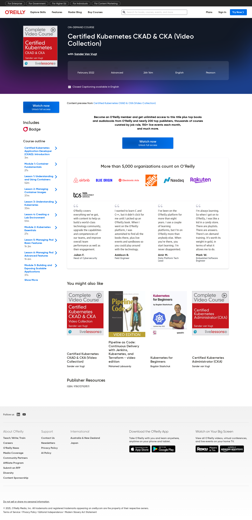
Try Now (238, 12)
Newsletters (48, 443)
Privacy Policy (49, 448)
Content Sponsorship (15, 477)
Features (57, 12)
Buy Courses (95, 12)
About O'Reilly (13, 431)
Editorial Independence (50, 512)
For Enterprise (15, 3)
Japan (74, 443)
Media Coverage (13, 453)
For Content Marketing (106, 3)
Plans (209, 12)
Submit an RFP (11, 468)
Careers (8, 443)
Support (47, 431)
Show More (31, 280)
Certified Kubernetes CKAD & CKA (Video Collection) (124, 103)
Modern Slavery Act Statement (81, 512)
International (79, 431)
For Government (37, 3)
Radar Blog (75, 12)
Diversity (8, 473)
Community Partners (15, 458)
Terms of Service (11, 512)
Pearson (210, 72)
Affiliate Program (13, 463)
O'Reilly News (11, 448)
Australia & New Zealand (85, 438)
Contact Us (48, 438)
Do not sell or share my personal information (26, 501)
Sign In (222, 12)
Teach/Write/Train (14, 438)
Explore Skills (38, 12)
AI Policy (46, 453)
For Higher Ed (59, 3)
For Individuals (80, 3)
